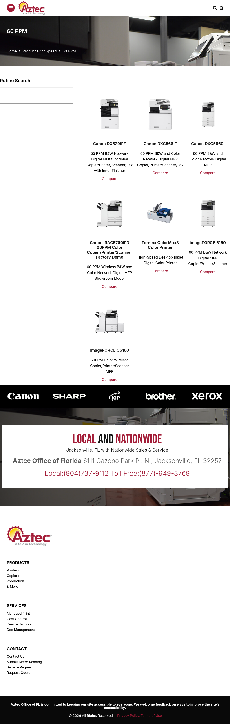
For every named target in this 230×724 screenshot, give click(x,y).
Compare (109, 178)
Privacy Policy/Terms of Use (139, 715)
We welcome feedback (152, 704)
